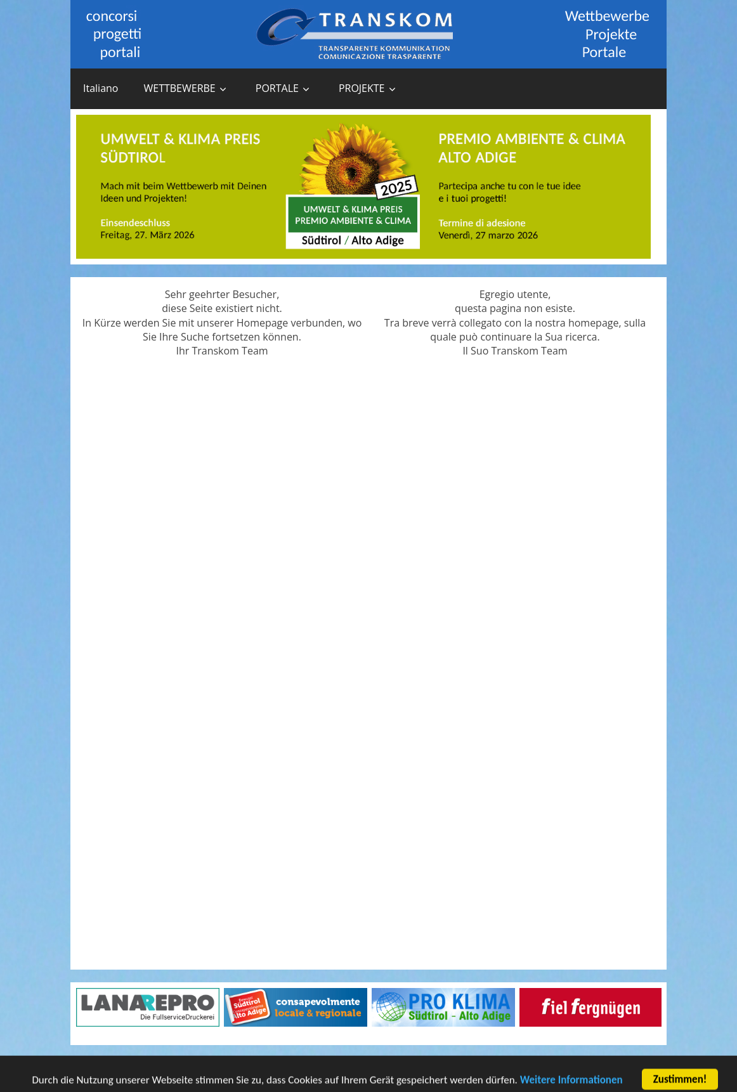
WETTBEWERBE (179, 88)
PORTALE (277, 88)
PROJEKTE (362, 88)
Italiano (100, 88)
